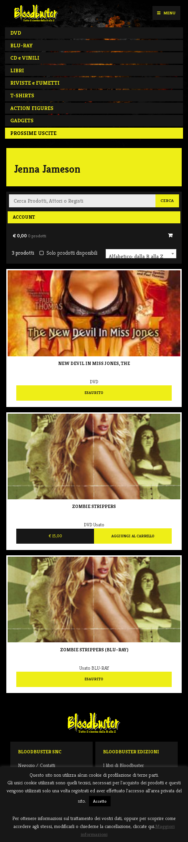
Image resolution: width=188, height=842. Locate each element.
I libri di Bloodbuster (123, 765)
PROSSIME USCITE (33, 133)
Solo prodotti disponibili (68, 252)
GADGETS (22, 120)
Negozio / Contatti (36, 765)
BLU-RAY (21, 45)
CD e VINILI (24, 57)
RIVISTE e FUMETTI (34, 82)
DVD (15, 32)
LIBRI (17, 70)
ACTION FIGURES (31, 108)
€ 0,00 (29, 236)
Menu (166, 12)
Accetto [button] (100, 801)
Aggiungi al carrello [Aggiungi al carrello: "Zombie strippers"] (132, 536)
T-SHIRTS (22, 95)
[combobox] (141, 253)
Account (24, 217)
